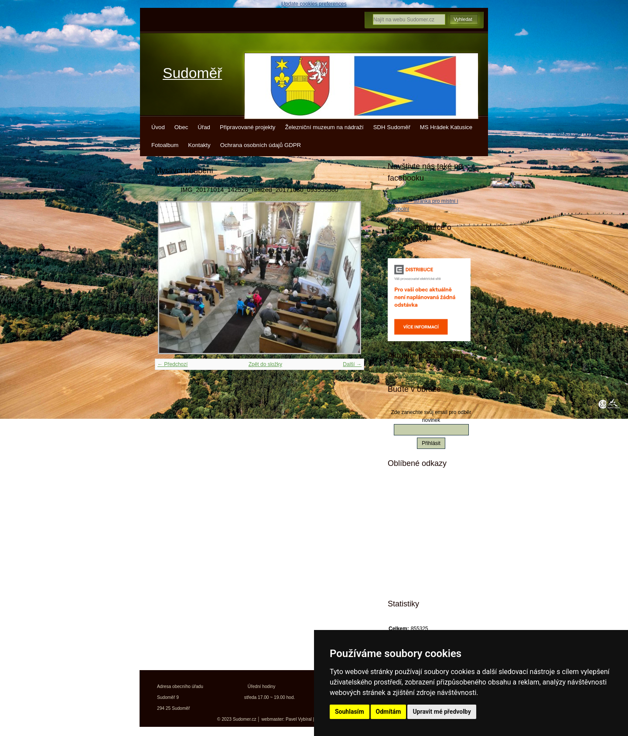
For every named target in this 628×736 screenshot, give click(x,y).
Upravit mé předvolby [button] (442, 711)
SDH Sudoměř (391, 127)
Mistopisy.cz (418, 490)
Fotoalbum (164, 145)
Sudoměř (192, 73)
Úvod (158, 127)
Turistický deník (422, 536)
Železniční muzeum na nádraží (324, 127)
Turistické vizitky (424, 520)
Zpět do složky (265, 364)
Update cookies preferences (313, 4)
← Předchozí (172, 364)
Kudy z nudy (418, 505)
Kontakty (199, 145)
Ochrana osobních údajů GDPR (260, 145)
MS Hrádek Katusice (446, 127)
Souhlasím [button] (349, 711)
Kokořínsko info (423, 551)
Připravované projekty (248, 127)
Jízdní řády (416, 566)
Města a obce (419, 582)
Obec (181, 127)
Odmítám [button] (388, 711)
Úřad (204, 127)
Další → (352, 364)
